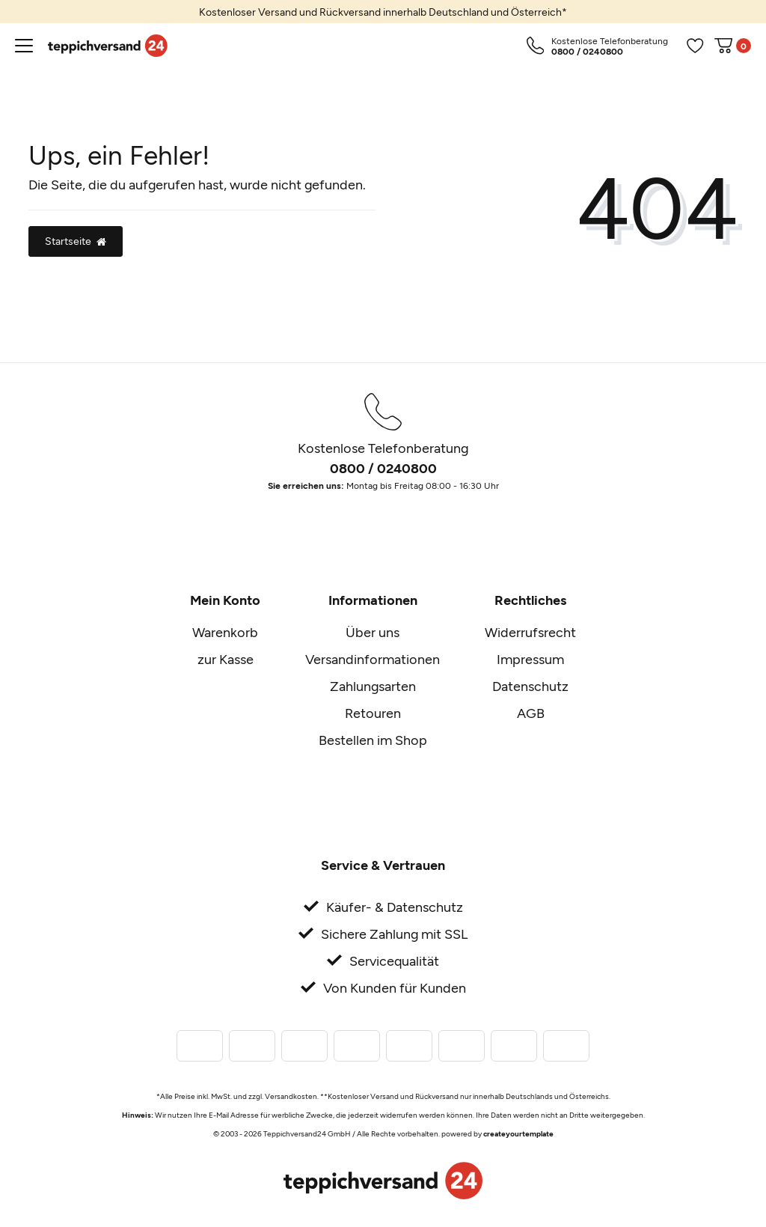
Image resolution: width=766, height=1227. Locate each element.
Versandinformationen (372, 659)
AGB (531, 712)
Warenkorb (225, 632)
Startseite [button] (75, 240)
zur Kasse (225, 659)
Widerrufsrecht (530, 632)
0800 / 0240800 (383, 468)
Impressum (530, 659)
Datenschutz (530, 686)
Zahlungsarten (373, 686)
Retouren (373, 712)
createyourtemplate (518, 1133)
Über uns (372, 632)
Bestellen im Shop (373, 739)
